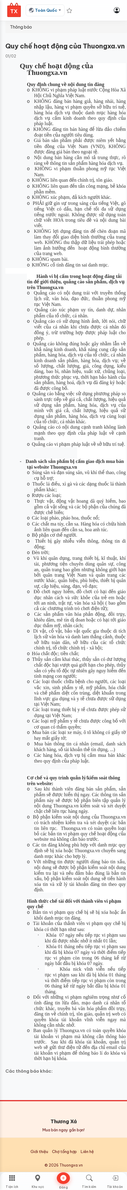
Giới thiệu (39, 1151)
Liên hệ (87, 1151)
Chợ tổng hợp (64, 1151)
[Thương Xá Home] (14, 10)
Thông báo (21, 27)
